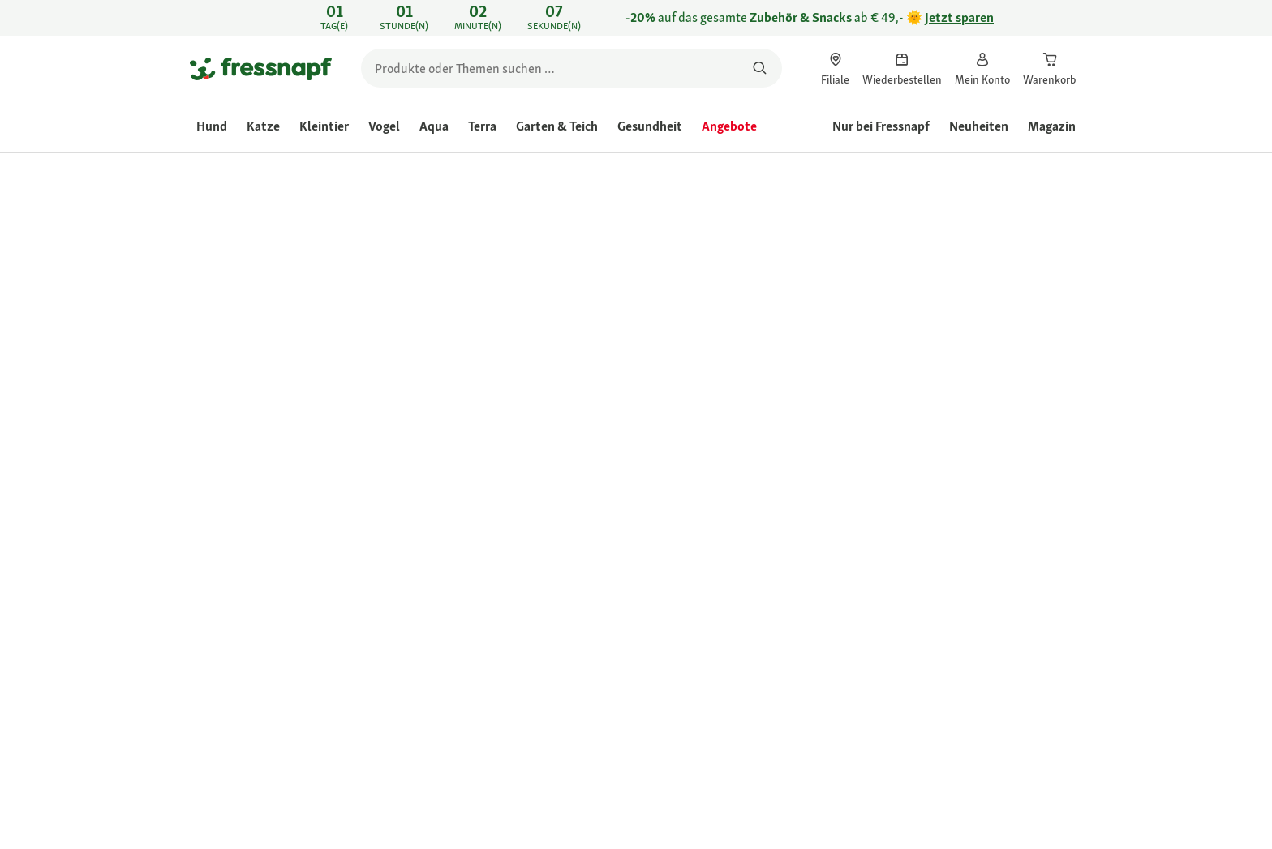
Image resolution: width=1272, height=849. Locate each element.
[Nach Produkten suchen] (759, 68)
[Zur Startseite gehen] (261, 68)
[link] (636, 18)
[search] (571, 68)
